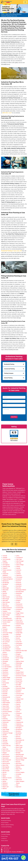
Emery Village (19, 658)
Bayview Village (20, 760)
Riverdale (5, 693)
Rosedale (5, 686)
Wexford (5, 593)
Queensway (6, 704)
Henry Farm (19, 620)
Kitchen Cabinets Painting (7, 824)
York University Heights (6, 560)
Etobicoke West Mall (21, 650)
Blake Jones (19, 745)
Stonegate (5, 661)
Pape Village (6, 729)
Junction (18, 595)
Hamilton (18, 625)
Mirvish (4, 772)
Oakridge (5, 740)
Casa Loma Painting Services (13, 14)
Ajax (17, 785)
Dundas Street (20, 672)
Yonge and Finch (7, 577)
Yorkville (5, 555)
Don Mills (18, 684)
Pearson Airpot (6, 720)
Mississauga (6, 770)
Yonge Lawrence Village (7, 571)
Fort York (18, 640)
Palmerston (6, 731)
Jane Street (19, 597)
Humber (18, 611)
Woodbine (5, 584)
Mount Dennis (6, 763)
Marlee (4, 781)
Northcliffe (5, 743)
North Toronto (6, 751)
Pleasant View (6, 715)
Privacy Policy (4, 836)
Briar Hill (18, 735)
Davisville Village (20, 688)
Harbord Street (20, 623)
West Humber (6, 602)
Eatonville (18, 665)
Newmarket (6, 758)
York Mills (5, 563)
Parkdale (5, 727)
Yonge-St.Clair (6, 566)
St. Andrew (5, 668)
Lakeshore (19, 575)
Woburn (5, 586)
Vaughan (5, 611)
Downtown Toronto (21, 675)
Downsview (19, 677)
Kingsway (18, 582)
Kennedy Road (20, 591)
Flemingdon (19, 643)
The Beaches (6, 649)
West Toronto (6, 597)
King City (18, 588)
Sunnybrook (6, 658)
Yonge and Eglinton (8, 579)
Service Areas (4, 840)
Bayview (18, 761)
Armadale (18, 774)
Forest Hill (18, 641)
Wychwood (5, 581)
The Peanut (6, 638)
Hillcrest (18, 615)
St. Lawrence (6, 665)
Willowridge (6, 588)
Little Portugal (20, 561)
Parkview (5, 726)
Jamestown (19, 598)
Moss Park (5, 765)
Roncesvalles (6, 688)
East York (18, 666)
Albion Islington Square (20, 782)
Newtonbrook (6, 756)
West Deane (6, 606)
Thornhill (5, 631)
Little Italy (18, 563)
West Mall (5, 600)
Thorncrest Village (7, 632)
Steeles (4, 663)
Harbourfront (19, 622)
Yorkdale (5, 557)
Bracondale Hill (20, 740)
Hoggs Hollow (20, 613)
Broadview (19, 733)
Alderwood (19, 779)
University (5, 616)
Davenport (19, 690)
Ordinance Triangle (7, 733)
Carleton (18, 720)
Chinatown (19, 713)
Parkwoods (6, 722)
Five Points (19, 645)
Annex (17, 776)
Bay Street (18, 763)
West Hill (5, 604)
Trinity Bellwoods (7, 618)
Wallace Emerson (7, 607)
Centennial (19, 717)
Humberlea (19, 609)
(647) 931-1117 (9, 858)
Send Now (14, 417)
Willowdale (5, 589)
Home (2, 14)
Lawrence (18, 570)
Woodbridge (6, 582)
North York (5, 749)
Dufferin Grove (20, 674)
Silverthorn (5, 672)
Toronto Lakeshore (7, 620)
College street (19, 699)
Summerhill (6, 659)
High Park (18, 618)
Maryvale (5, 779)
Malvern (5, 788)
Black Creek (19, 747)
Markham (5, 785)
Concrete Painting (5, 834)
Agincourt (18, 786)
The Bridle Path (7, 647)
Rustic (4, 681)
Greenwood (19, 629)
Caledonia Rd (19, 722)
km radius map (14, 464)
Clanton (18, 704)
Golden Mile (19, 632)
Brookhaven (19, 729)
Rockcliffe (5, 690)
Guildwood (19, 627)
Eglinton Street (20, 661)
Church (18, 711)
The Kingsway (6, 640)
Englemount (19, 656)
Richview (5, 695)
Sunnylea (5, 656)
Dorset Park (19, 681)
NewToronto (6, 754)
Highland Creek (20, 616)
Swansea (5, 654)
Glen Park (18, 636)
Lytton (17, 555)
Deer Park (18, 686)
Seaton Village (6, 677)
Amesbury (18, 777)
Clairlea (18, 708)
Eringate (18, 654)
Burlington (19, 727)
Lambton (18, 573)
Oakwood (5, 736)
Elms (17, 659)
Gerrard (18, 638)
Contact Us (4, 838)
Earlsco (18, 670)
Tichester (5, 629)
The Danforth (6, 645)
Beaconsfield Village (21, 758)
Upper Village (6, 615)
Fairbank (18, 649)
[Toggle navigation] (25, 2)
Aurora (18, 770)
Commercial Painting (6, 826)
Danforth (18, 692)
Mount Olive (6, 761)
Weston (5, 595)
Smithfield (5, 670)
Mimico (4, 774)
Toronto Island (6, 622)
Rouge (4, 684)
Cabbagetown (19, 726)
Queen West (6, 706)
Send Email (6, 850)
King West (18, 586)
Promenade (6, 709)
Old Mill (5, 735)
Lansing (18, 572)
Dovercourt (19, 679)
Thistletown (6, 636)
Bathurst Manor (20, 765)
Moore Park (6, 769)
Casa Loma (19, 718)
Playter (4, 717)
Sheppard (5, 675)
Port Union (5, 713)
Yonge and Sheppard (5, 574)
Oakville (5, 738)
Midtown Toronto (7, 777)
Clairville (18, 706)
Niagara (5, 752)
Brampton (18, 738)
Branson (18, 736)
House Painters (5, 822)
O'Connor (5, 742)
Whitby (4, 591)
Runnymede (6, 683)
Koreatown (19, 579)
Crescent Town (20, 693)
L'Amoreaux (19, 577)
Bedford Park (19, 756)
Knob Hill (18, 581)
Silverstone (5, 674)
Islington (18, 600)
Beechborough (20, 754)
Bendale (18, 752)
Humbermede (19, 607)
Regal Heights (6, 702)
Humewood (19, 604)
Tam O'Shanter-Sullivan (7, 651)
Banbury (18, 767)
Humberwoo (19, 606)
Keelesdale (19, 593)
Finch (17, 647)
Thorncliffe (5, 634)
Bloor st (18, 743)
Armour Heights (20, 772)
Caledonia (18, 724)
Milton (4, 776)
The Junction (6, 641)
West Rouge (6, 598)
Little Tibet (19, 559)
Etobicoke (18, 652)
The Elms (5, 643)
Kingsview (18, 584)
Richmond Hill (6, 697)
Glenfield (18, 634)
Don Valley (19, 683)
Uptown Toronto (7, 613)
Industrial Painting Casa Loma (9, 16)
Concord (18, 697)
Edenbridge (19, 663)
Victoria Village (7, 609)
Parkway (5, 724)
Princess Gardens (7, 711)
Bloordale (18, 742)
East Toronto (19, 668)
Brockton (18, 731)
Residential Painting (6, 820)
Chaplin (18, 715)
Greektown (19, 631)
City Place (18, 709)
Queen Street (6, 708)
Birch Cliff (18, 749)
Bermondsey (19, 751)
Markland (5, 783)
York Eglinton (6, 564)
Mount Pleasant (7, 760)
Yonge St (5, 568)
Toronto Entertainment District (6, 625)
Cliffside (18, 700)
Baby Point (19, 769)
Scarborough (6, 679)
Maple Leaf (5, 786)
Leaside (18, 568)
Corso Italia (19, 695)
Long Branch (19, 557)
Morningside (6, 767)
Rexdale (5, 699)
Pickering (5, 718)
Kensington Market (21, 589)
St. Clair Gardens (7, 666)
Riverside (5, 692)
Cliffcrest (18, 702)
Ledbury (18, 566)
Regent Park (6, 700)
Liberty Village (20, 564)
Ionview (18, 602)
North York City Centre (7, 746)
